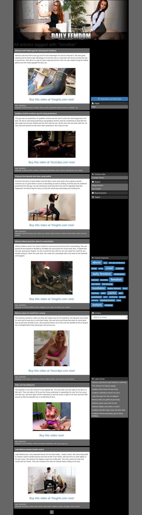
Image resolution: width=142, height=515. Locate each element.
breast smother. (75, 506)
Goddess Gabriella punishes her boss (106, 393)
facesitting (58, 307)
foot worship (107, 284)
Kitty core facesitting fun (25, 385)
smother (36, 108)
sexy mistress (70, 379)
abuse (52, 307)
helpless (54, 506)
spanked (122, 297)
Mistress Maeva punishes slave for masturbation (34, 241)
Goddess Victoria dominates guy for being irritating (107, 415)
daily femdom (51, 170)
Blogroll (96, 182)
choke (41, 108)
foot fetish (96, 284)
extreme (62, 170)
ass (77, 108)
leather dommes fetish (69, 233)
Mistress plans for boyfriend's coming (30, 313)
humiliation (71, 108)
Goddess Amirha (27, 170)
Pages (95, 103)
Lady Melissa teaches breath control (29, 449)
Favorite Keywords (100, 258)
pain (35, 233)
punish (46, 108)
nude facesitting (27, 443)
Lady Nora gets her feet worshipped (105, 396)
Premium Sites (98, 174)
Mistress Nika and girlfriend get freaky (106, 400)
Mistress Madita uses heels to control (105, 407)
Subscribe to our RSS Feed (109, 99)
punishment (52, 108)
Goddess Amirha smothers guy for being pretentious (36, 113)
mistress (95, 293)
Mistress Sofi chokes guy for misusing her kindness (35, 51)
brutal (94, 268)
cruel (47, 307)
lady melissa (47, 506)
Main (94, 107)
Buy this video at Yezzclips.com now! (52, 162)
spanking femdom (107, 300)
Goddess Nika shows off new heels (105, 389)
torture (37, 307)
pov (120, 293)
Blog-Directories (99, 193)
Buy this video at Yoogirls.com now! (51, 99)
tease (118, 300)
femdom (52, 379)
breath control (33, 506)
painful (112, 293)
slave (105, 297)
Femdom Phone (98, 178)
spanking (95, 300)
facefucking (49, 443)
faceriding (42, 443)
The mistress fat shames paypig (104, 386)
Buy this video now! (51, 435)
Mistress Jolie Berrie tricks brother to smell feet (109, 382)
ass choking (79, 170)
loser (57, 170)
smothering (42, 170)
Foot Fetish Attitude (28, 307)
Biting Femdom (97, 185)
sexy (57, 379)
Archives (96, 313)
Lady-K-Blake (26, 379)
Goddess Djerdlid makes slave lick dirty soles (108, 410)
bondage (66, 506)
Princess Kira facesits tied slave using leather (33, 176)
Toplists (96, 197)
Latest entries (98, 379)
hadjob (47, 379)
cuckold (119, 268)
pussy (63, 443)
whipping (43, 307)
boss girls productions (116, 263)
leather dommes (62, 108)
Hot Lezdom (96, 189)
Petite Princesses (27, 108)
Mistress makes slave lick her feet (104, 403)
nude (55, 443)
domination (119, 274)
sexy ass (62, 379)
